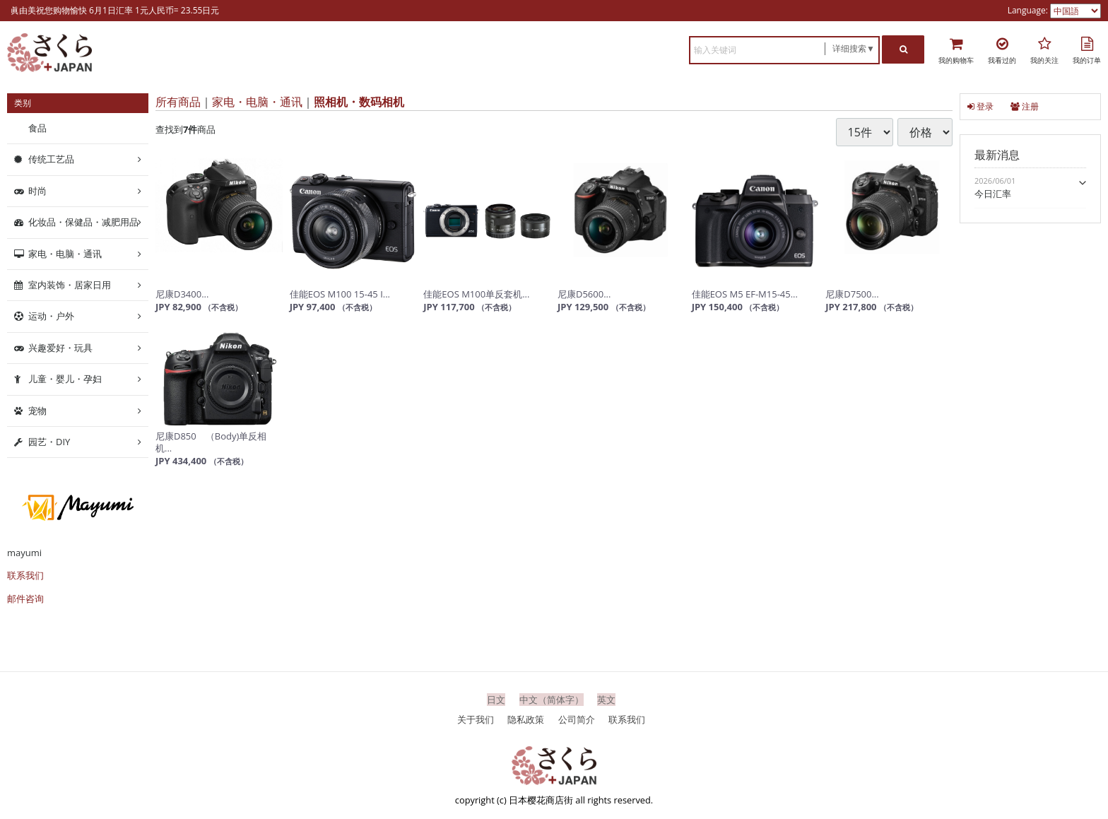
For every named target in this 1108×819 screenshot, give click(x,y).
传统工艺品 (51, 159)
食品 (37, 128)
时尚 (37, 190)
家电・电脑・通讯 (257, 102)
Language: (1029, 10)
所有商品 (178, 102)
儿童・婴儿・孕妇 (65, 378)
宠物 (37, 409)
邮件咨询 (25, 598)
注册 (1024, 106)
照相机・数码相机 (359, 102)
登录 (980, 106)
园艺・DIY (49, 441)
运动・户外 (51, 316)
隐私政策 (525, 718)
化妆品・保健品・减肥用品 (83, 222)
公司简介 (576, 718)
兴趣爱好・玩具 (60, 347)
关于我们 (475, 718)
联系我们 (25, 575)
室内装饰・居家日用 (69, 284)
